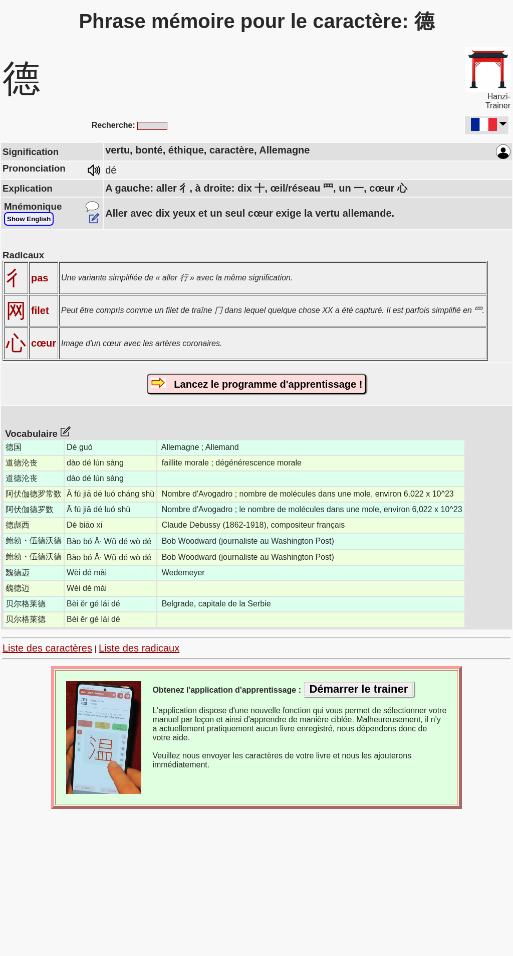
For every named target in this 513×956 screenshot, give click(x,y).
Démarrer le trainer (358, 689)
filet (40, 310)
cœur (43, 343)
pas (39, 277)
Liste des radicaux (139, 648)
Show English (29, 219)
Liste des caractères (47, 648)
